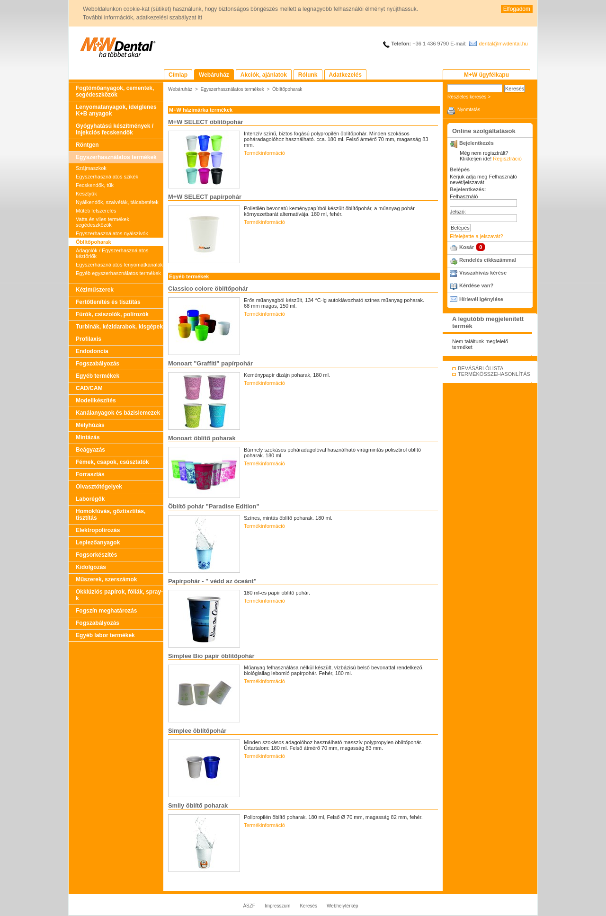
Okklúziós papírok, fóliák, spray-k (119, 595)
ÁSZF (249, 905)
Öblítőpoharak (93, 242)
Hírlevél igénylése (481, 299)
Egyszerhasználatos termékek (116, 157)
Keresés (308, 905)
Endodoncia (92, 351)
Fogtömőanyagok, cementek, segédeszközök (115, 91)
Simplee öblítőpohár (197, 730)
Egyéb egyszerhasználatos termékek (118, 273)
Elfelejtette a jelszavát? (476, 236)
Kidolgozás (91, 567)
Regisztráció (507, 158)
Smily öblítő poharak (198, 805)
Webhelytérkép (342, 905)
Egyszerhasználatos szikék (107, 176)
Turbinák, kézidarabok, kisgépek (119, 326)
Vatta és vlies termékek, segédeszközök (103, 222)
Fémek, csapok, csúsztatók (112, 462)
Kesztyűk (86, 193)
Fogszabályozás (97, 363)
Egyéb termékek (97, 376)
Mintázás (88, 437)
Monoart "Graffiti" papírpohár (210, 363)
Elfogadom (516, 9)
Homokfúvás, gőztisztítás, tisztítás (110, 514)
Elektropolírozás (98, 530)
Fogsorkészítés (96, 554)
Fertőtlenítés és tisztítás (108, 302)
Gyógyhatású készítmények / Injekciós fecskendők (114, 129)
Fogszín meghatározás (106, 610)
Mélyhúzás (90, 425)
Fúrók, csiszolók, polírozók (112, 314)
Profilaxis (88, 339)
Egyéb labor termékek (105, 635)
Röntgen (87, 145)
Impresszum (277, 905)
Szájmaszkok (91, 168)
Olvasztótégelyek (99, 486)
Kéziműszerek (95, 289)
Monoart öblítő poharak (202, 438)
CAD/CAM (89, 388)
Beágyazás (90, 449)
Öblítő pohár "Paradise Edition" (213, 506)
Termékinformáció (264, 153)
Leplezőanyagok (98, 542)
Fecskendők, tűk (95, 185)
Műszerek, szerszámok (106, 579)
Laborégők (90, 499)
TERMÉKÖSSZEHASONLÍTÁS (494, 374)
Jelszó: (458, 211)
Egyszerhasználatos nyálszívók (112, 233)
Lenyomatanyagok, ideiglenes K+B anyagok (116, 110)
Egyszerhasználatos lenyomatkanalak (119, 264)
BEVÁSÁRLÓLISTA (480, 368)
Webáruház (180, 89)
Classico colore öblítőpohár (208, 288)
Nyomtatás (468, 109)
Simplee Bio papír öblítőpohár (211, 655)
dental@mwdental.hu (503, 43)
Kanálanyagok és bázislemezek (118, 412)
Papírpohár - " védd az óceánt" (212, 581)
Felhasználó (464, 196)
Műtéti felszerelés (96, 210)
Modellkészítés (96, 400)
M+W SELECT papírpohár (204, 196)
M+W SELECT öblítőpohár (205, 121)
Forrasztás (90, 474)
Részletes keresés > (468, 96)
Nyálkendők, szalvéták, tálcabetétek (117, 202)
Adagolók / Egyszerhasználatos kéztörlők (112, 253)
